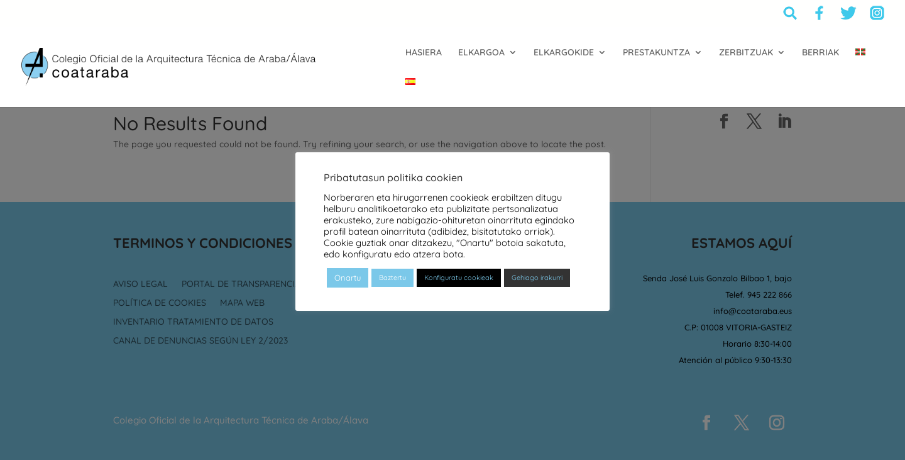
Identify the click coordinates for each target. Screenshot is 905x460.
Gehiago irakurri (537, 277)
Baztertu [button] (392, 277)
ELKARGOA (481, 53)
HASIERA (423, 53)
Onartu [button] (347, 277)
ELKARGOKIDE (564, 53)
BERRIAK (820, 53)
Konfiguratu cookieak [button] (458, 277)
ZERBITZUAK (746, 53)
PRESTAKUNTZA (656, 53)
